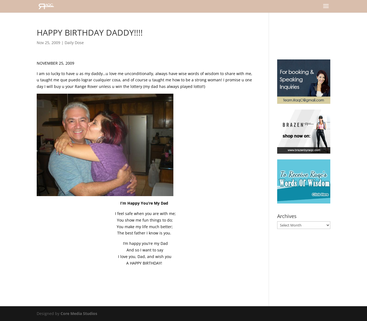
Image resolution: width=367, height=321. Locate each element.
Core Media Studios (79, 313)
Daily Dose (74, 42)
